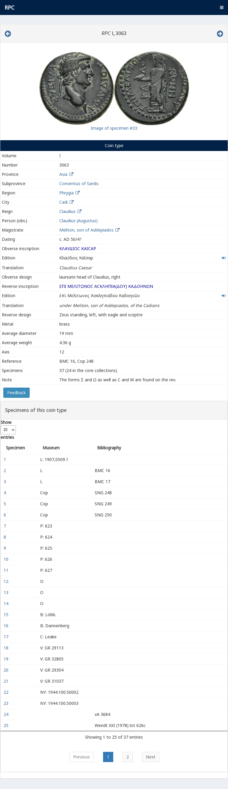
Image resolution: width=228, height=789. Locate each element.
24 (7, 714)
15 (7, 614)
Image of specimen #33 (114, 128)
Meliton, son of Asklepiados (87, 230)
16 (7, 625)
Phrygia (66, 193)
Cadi (63, 202)
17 (7, 637)
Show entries (8, 429)
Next (150, 757)
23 (7, 703)
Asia (63, 174)
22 (7, 692)
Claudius (67, 211)
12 (7, 581)
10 (7, 559)
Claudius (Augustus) (78, 220)
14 (7, 603)
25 (7, 725)
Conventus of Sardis (79, 183)
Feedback (16, 392)
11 (7, 570)
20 (7, 670)
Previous (81, 757)
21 (7, 681)
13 (7, 592)
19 (7, 659)
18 (7, 648)
